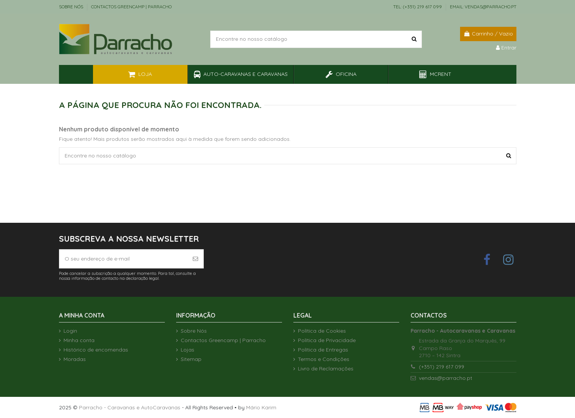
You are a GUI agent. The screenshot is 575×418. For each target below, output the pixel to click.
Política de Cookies (322, 330)
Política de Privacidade (327, 340)
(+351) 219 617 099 (441, 366)
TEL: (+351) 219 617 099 (418, 6)
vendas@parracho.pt (445, 378)
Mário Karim (261, 407)
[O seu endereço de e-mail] (123, 259)
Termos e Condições (323, 359)
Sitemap (191, 359)
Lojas (187, 349)
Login (70, 330)
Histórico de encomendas (96, 349)
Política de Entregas (323, 349)
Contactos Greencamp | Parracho (131, 6)
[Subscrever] (195, 259)
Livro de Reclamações (325, 368)
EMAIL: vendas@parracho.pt (483, 6)
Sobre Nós (71, 6)
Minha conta (79, 340)
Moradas (75, 359)
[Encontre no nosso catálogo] (414, 39)
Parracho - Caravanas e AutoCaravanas (129, 407)
